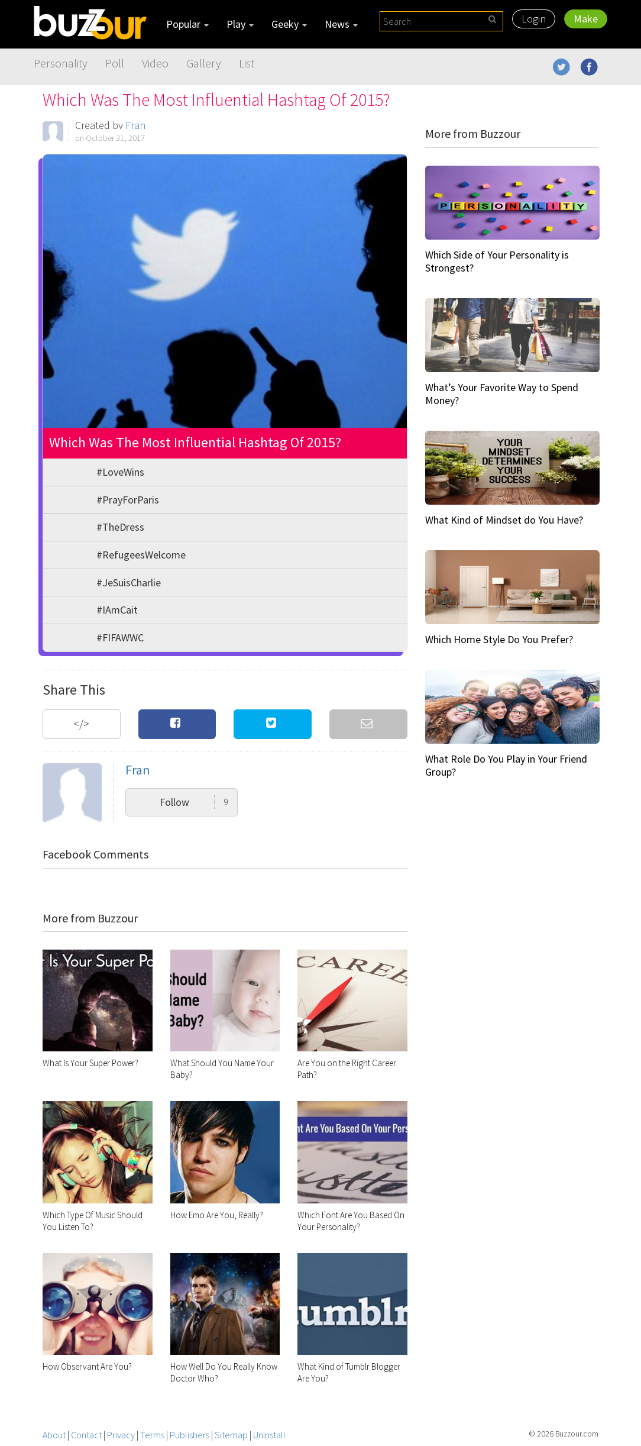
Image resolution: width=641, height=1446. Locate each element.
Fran (135, 125)
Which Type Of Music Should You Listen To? (93, 1220)
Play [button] (240, 24)
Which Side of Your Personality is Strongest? (497, 261)
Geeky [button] (289, 24)
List (246, 63)
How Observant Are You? (87, 1366)
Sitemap (231, 1435)
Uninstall (269, 1435)
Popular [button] (187, 24)
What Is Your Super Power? (90, 1063)
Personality (61, 63)
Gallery (203, 63)
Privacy (121, 1435)
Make (586, 18)
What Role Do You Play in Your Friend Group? (506, 765)
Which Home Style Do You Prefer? (499, 639)
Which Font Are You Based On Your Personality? (350, 1220)
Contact (86, 1435)
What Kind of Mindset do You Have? (504, 520)
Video (155, 63)
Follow (194, 802)
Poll (114, 63)
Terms (152, 1435)
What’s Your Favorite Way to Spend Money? (501, 393)
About (54, 1435)
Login (534, 18)
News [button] (341, 24)
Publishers (189, 1435)
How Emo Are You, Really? (216, 1215)
